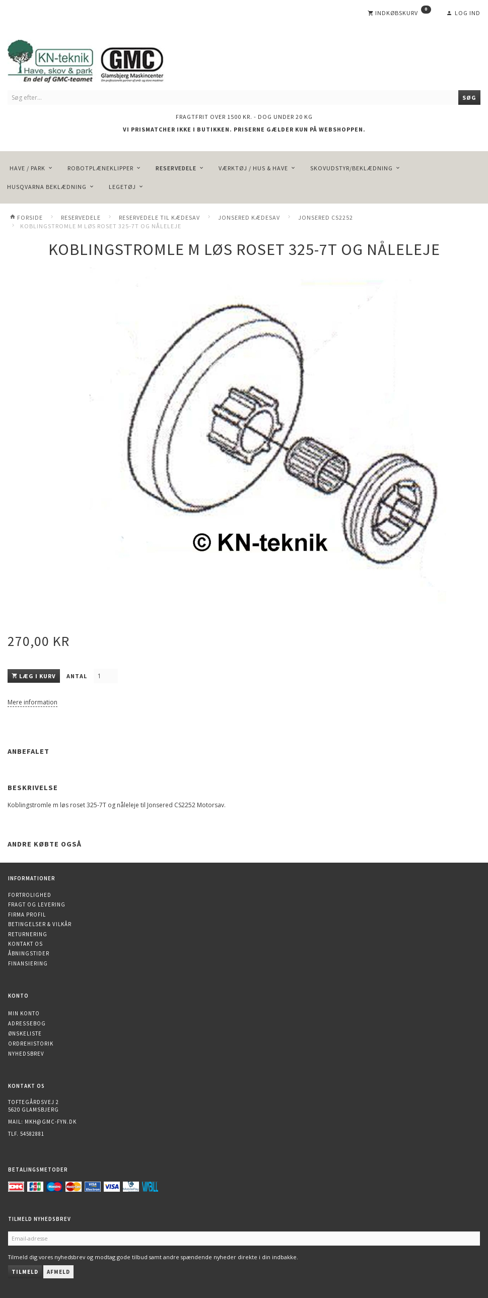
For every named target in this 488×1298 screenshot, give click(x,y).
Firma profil (27, 914)
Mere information (32, 702)
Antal (77, 676)
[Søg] (469, 97)
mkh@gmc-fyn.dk (51, 1121)
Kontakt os (25, 943)
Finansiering (28, 963)
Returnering (27, 934)
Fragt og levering (36, 904)
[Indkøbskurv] (399, 13)
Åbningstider (28, 953)
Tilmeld (25, 1271)
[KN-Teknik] (98, 59)
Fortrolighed (29, 894)
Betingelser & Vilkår (40, 924)
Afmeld (58, 1271)
